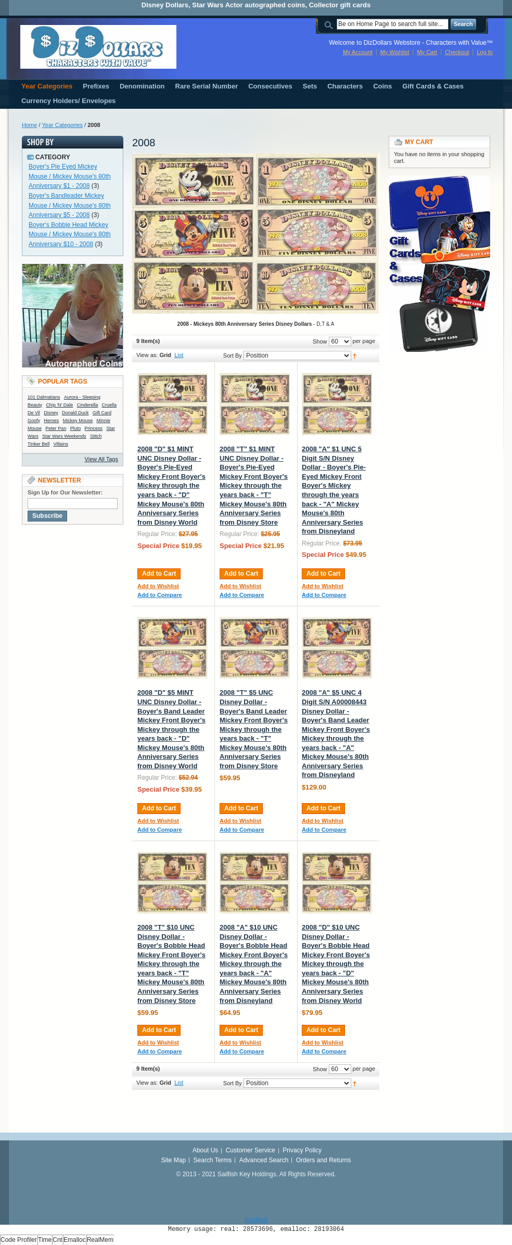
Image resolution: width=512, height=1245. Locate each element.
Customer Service (250, 1150)
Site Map (173, 1160)
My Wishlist (394, 52)
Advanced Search (264, 1160)
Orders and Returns (323, 1160)
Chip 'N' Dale (59, 405)
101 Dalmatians (44, 397)
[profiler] (256, 1220)
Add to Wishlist (158, 586)
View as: (147, 355)
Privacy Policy (302, 1150)
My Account (358, 52)
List (178, 355)
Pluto (75, 428)
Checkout (457, 52)
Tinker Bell (38, 444)
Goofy (34, 420)
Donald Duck (75, 412)
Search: (330, 24)
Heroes (51, 420)
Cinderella (87, 405)
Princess (94, 428)
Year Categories (62, 125)
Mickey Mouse (78, 420)
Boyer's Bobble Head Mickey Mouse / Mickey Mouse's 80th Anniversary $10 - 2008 (70, 234)
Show (320, 341)
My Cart (427, 52)
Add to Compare (159, 595)
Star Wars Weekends (64, 436)
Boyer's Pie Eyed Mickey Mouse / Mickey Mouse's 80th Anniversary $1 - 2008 (70, 176)
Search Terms (213, 1160)
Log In (485, 52)
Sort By (232, 355)
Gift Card (102, 412)
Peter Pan (55, 428)
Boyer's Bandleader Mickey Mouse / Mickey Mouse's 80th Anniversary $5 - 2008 (70, 205)
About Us (205, 1150)
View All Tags (101, 459)
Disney (51, 412)
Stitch (96, 436)
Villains (61, 444)
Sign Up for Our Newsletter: (65, 492)
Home (29, 125)
